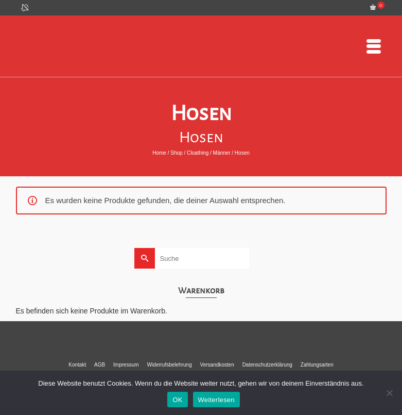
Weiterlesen (216, 400)
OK (177, 400)
